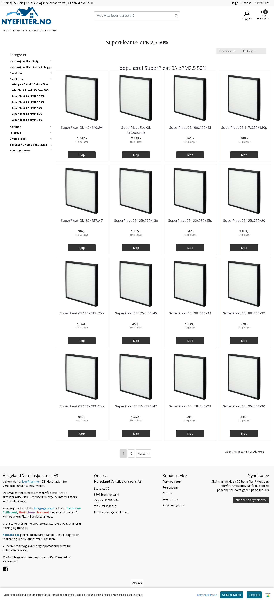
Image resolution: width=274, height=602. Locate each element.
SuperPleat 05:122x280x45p (190, 220)
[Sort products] (253, 51)
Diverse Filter (18, 138)
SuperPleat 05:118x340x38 (190, 406)
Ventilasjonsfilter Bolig (24, 61)
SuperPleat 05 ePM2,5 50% (41, 30)
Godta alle (254, 594)
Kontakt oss (262, 3)
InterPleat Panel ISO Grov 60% (30, 90)
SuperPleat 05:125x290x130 (136, 220)
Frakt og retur (172, 481)
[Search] (137, 15)
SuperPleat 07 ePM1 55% (27, 108)
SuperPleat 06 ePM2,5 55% (28, 102)
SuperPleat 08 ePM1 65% (27, 114)
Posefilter (16, 73)
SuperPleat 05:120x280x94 (190, 313)
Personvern (170, 487)
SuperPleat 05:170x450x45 (136, 313)
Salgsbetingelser (174, 505)
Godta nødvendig (231, 594)
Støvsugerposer (20, 150)
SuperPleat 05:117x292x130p (244, 127)
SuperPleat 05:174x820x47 (136, 406)
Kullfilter (15, 126)
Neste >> (143, 453)
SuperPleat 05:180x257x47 (82, 220)
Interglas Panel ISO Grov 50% (30, 84)
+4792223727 (107, 506)
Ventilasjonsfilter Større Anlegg (30, 67)
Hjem (6, 30)
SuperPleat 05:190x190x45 (190, 127)
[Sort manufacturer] (228, 51)
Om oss (246, 3)
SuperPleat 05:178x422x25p (82, 406)
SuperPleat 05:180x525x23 (244, 313)
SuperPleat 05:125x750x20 (244, 220)
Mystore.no (10, 561)
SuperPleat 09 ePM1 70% (27, 120)
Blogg (234, 3)
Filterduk (15, 132)
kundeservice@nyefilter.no (111, 512)
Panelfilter (17, 30)
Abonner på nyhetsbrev (250, 500)
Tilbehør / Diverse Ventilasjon (28, 144)
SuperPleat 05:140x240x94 (82, 127)
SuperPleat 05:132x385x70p (82, 313)
